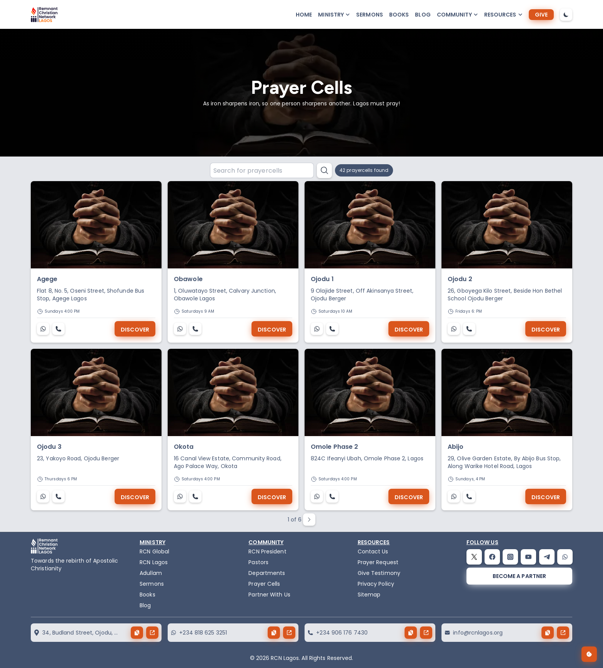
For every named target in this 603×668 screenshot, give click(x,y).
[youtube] (528, 557)
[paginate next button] (309, 519)
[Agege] (96, 224)
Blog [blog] (422, 14)
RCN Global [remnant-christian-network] (154, 551)
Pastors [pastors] (258, 562)
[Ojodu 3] (96, 392)
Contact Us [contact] (373, 551)
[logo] (44, 14)
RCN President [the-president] (267, 551)
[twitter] (474, 557)
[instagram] (510, 557)
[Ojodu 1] (370, 224)
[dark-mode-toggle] (566, 14)
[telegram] (547, 557)
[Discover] (135, 328)
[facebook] (492, 557)
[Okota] (233, 392)
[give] (541, 14)
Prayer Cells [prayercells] (264, 584)
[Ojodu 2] (506, 224)
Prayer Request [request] (378, 562)
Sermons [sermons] (369, 14)
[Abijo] (506, 392)
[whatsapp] (565, 557)
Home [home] (304, 14)
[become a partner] (519, 576)
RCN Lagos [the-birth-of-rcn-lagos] (154, 562)
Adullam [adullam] (151, 573)
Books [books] (399, 14)
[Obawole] (233, 224)
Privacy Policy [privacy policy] (376, 584)
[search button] (324, 170)
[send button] (152, 632)
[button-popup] (334, 14)
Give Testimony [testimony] (379, 573)
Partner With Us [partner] (269, 594)
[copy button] (137, 632)
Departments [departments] (266, 573)
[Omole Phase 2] (370, 392)
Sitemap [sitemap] (369, 594)
